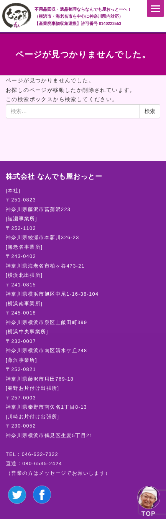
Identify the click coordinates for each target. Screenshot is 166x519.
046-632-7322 (40, 454)
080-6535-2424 (42, 463)
